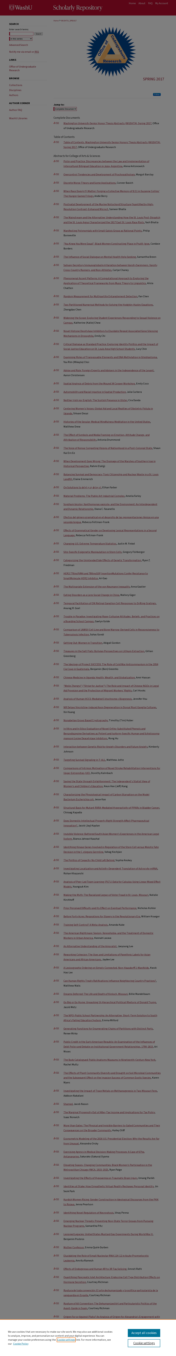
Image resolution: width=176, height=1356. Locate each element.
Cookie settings (66, 1340)
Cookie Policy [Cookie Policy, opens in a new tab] (20, 1344)
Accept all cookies (144, 1333)
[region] (88, 1337)
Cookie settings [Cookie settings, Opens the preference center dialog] (144, 1343)
